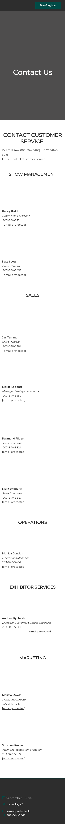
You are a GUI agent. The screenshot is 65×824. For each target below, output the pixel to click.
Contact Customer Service (28, 159)
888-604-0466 (15, 815)
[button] (48, 5)
